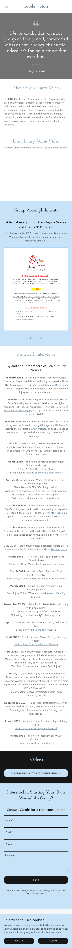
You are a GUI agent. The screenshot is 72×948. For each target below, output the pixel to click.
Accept (53, 940)
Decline (18, 940)
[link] (36, 6)
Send (36, 880)
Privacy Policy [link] (56, 890)
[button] (8, 7)
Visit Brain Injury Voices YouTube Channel (36, 773)
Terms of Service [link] (33, 893)
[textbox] (36, 819)
